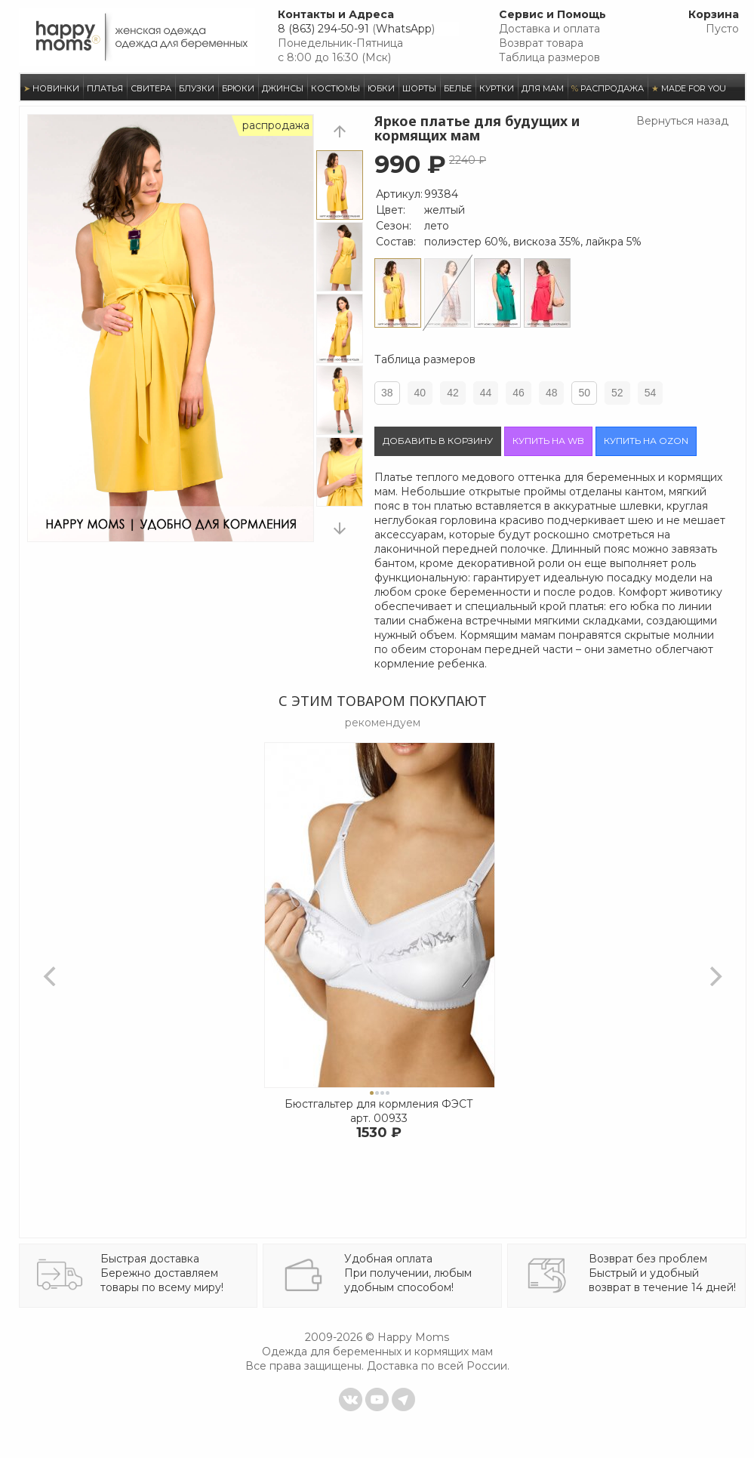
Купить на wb (548, 440)
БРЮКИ (238, 88)
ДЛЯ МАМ (543, 88)
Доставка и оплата (549, 28)
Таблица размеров (549, 57)
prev (339, 131)
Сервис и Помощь (552, 14)
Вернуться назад (682, 121)
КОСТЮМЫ (335, 88)
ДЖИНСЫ (282, 88)
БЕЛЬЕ (458, 88)
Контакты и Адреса (336, 14)
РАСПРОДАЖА (607, 88)
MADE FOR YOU (688, 88)
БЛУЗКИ (196, 88)
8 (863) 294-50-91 (323, 28)
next (339, 528)
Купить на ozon (646, 440)
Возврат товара (541, 43)
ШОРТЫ (419, 88)
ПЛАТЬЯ (105, 88)
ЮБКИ (381, 88)
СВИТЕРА (151, 88)
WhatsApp (404, 28)
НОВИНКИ (51, 88)
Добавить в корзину (438, 440)
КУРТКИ (496, 88)
